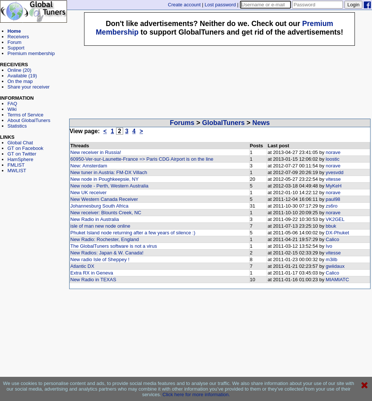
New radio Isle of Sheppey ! (99, 259)
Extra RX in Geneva (91, 273)
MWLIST (16, 170)
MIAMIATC (337, 279)
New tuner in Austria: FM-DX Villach (108, 172)
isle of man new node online (100, 226)
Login (353, 4)
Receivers (18, 36)
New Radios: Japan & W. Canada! (107, 253)
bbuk (331, 226)
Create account (184, 4)
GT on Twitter (21, 154)
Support (16, 48)
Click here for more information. (196, 394)
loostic (333, 159)
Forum (14, 42)
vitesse (333, 179)
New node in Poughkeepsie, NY (104, 179)
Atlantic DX (82, 266)
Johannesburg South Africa (99, 206)
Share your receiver (28, 87)
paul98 (333, 199)
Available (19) (22, 75)
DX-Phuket (337, 232)
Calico (332, 239)
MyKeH (334, 186)
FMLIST (16, 165)
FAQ (12, 103)
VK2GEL (335, 219)
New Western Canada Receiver (104, 199)
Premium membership (31, 53)
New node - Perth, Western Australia (109, 186)
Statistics (17, 126)
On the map (20, 81)
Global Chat (20, 142)
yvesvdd (335, 172)
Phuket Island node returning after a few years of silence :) (132, 232)
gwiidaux (335, 266)
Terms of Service (25, 115)
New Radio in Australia (94, 219)
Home (14, 31)
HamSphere (20, 159)
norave (333, 152)
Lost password (220, 4)
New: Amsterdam (88, 166)
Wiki (12, 109)
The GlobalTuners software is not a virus (113, 246)
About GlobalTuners (28, 120)
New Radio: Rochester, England (104, 239)
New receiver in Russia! (95, 152)
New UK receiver (88, 192)
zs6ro (332, 206)
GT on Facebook (25, 148)
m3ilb (331, 259)
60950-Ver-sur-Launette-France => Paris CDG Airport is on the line (141, 159)
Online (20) (19, 70)
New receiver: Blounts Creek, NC (105, 212)
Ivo (329, 246)
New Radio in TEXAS (93, 279)
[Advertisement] (33, 207)
